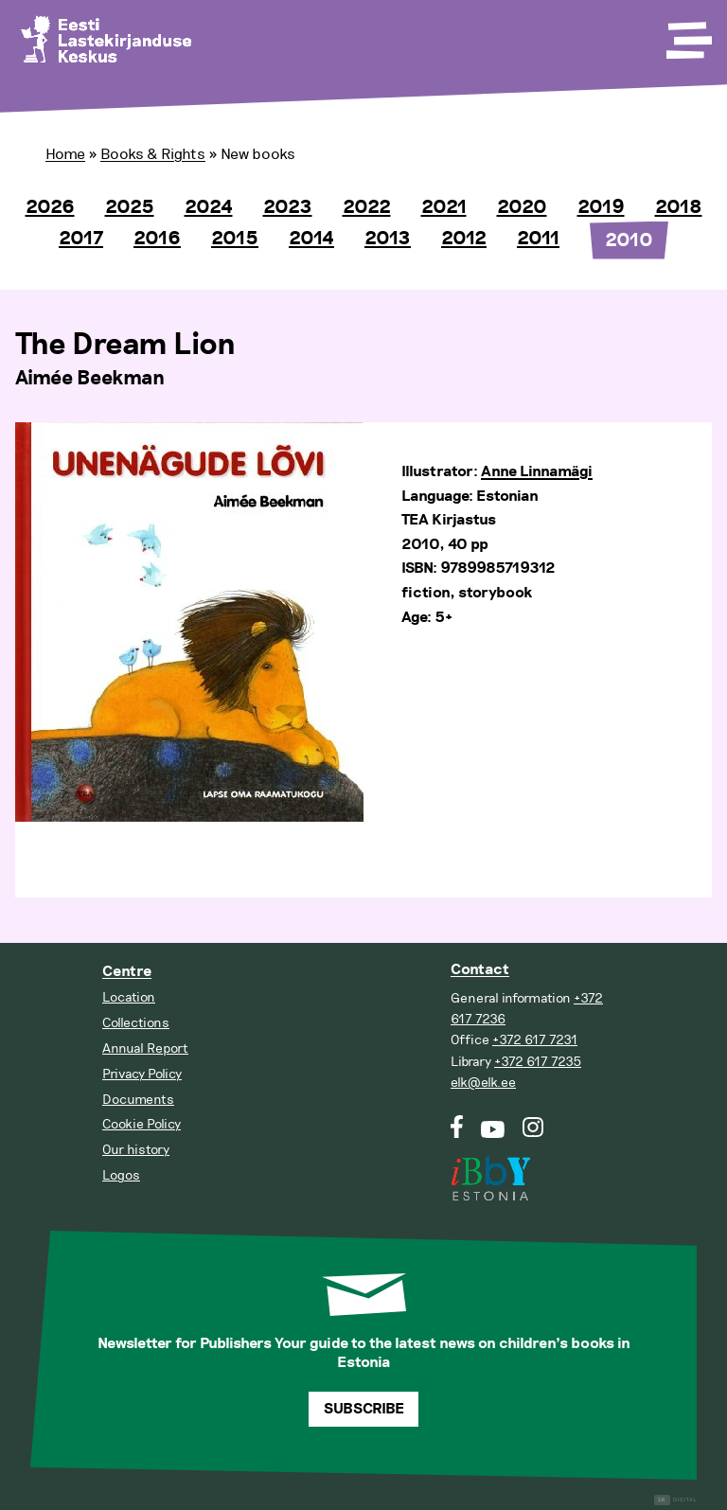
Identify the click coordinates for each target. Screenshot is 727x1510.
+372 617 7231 (534, 1040)
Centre (126, 972)
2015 (234, 238)
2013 (387, 238)
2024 (209, 207)
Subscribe (364, 1409)
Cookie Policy (141, 1124)
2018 (678, 207)
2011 (538, 238)
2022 (367, 207)
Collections (135, 1023)
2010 (629, 240)
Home (65, 154)
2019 (601, 207)
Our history (135, 1150)
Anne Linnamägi (537, 472)
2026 (50, 207)
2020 (522, 207)
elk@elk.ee (483, 1083)
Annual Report (145, 1048)
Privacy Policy (142, 1074)
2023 (287, 207)
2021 (444, 207)
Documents (138, 1100)
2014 (311, 238)
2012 (464, 238)
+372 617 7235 (537, 1062)
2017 (81, 238)
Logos (121, 1175)
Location (128, 997)
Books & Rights (152, 154)
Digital (675, 1500)
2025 (129, 207)
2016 (157, 238)
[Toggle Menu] (687, 34)
